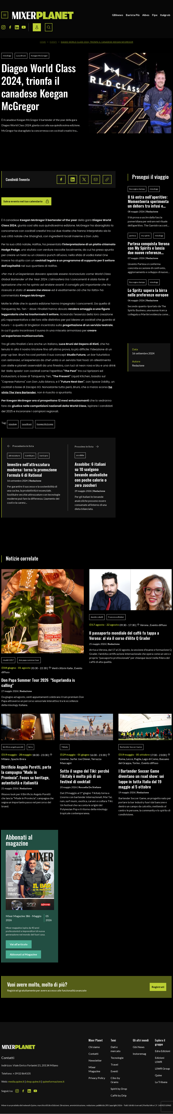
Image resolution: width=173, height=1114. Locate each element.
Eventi (53, 42)
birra (30, 747)
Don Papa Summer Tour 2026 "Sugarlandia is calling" (38, 682)
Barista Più (133, 14)
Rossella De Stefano (90, 787)
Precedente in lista (20, 446)
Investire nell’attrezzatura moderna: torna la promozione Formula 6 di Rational (32, 469)
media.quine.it (16, 1081)
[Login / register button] (37, 27)
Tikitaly (64, 747)
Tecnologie (117, 1057)
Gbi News (138, 1047)
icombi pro (29, 455)
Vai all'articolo (19, 944)
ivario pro (44, 455)
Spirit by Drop (119, 1088)
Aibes (145, 14)
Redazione (35, 480)
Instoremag (139, 1053)
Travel (114, 1064)
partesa (132, 235)
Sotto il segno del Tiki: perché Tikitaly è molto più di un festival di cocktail (84, 776)
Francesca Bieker (116, 617)
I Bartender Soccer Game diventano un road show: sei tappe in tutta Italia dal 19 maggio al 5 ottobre (141, 779)
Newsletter (95, 1060)
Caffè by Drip (119, 1095)
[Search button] (48, 27)
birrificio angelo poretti (13, 747)
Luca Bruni (21, 55)
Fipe (154, 14)
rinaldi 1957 (8, 660)
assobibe (80, 455)
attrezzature (14, 455)
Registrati (158, 986)
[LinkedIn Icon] (17, 27)
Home (43, 42)
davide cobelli (97, 617)
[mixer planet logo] (18, 1046)
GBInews (117, 14)
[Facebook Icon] (10, 27)
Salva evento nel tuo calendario (26, 201)
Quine (158, 1075)
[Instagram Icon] (3, 27)
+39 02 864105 (22, 1073)
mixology (7, 55)
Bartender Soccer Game (131, 747)
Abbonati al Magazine (23, 954)
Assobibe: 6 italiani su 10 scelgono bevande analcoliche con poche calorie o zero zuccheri (91, 474)
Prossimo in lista (87, 446)
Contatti (93, 1053)
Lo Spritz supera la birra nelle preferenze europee (148, 292)
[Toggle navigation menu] (4, 15)
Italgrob (165, 14)
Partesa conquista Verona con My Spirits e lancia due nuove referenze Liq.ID (148, 248)
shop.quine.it (33, 1081)
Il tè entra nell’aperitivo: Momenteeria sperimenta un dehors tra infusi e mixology (148, 201)
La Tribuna (161, 1082)
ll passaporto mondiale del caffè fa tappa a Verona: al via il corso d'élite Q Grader (124, 635)
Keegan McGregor (39, 55)
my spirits (145, 235)
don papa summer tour (29, 660)
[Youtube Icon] (24, 27)
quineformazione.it (53, 1081)
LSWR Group (162, 1068)
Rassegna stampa (137, 189)
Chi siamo (94, 1047)
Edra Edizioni (162, 1051)
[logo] (43, 15)
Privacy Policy (97, 1077)
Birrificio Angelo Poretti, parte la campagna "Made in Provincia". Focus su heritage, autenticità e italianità (26, 775)
